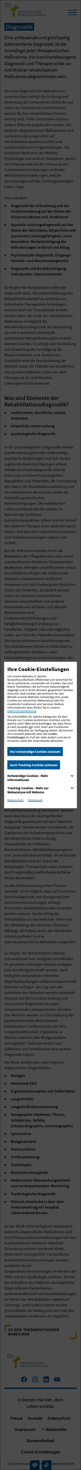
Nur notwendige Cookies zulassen (35, 751)
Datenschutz (15, 800)
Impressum (35, 800)
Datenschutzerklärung (21, 711)
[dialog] (40, 735)
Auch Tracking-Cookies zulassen (33, 765)
